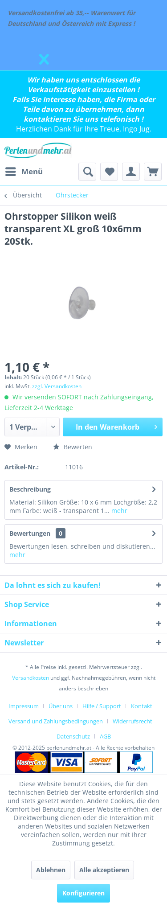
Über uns (61, 706)
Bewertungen (29, 533)
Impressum (23, 706)
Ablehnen (50, 870)
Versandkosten (30, 677)
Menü (24, 170)
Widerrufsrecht (132, 721)
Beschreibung (30, 489)
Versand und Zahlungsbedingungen (55, 721)
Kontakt (141, 706)
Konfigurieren (83, 893)
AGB (105, 736)
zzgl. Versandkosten (56, 386)
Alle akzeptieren (104, 870)
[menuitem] (23, 172)
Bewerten (72, 447)
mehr (118, 510)
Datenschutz (73, 736)
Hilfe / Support (101, 706)
